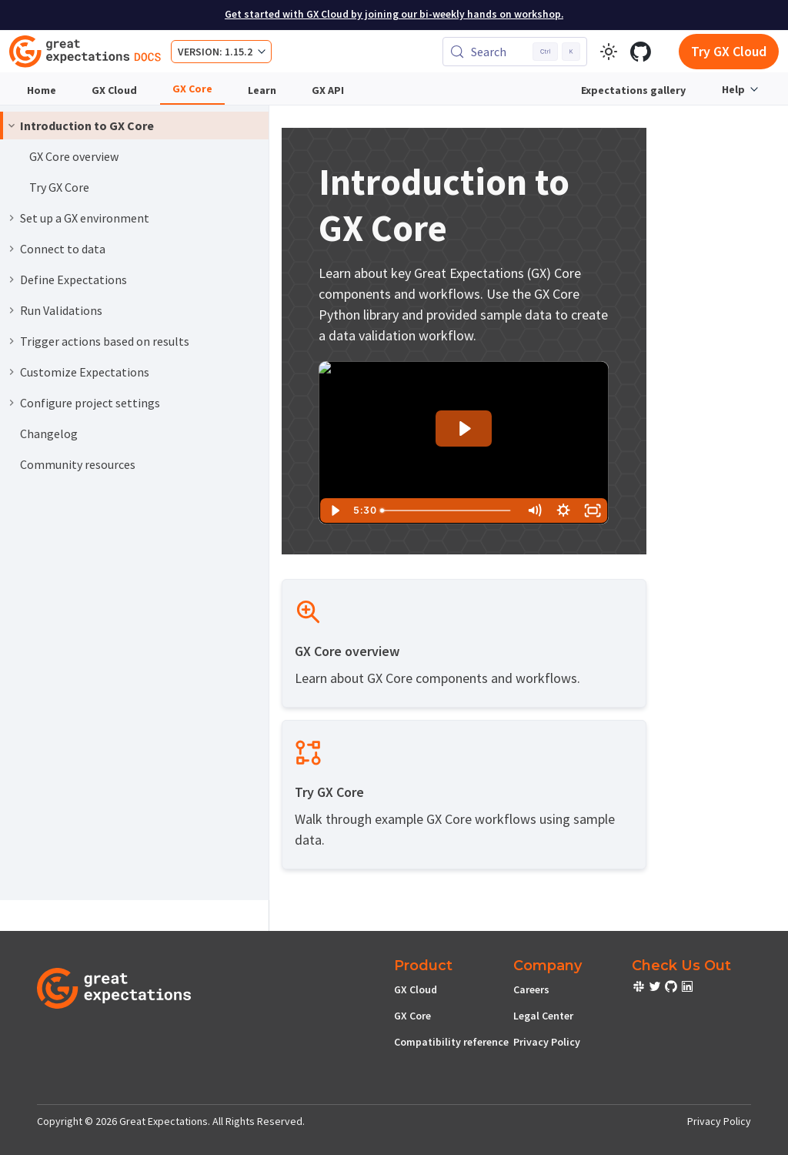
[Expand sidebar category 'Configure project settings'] (11, 403)
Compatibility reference (451, 1042)
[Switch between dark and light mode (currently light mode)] (608, 51)
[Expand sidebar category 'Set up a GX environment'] (11, 218)
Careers (531, 989)
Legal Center (543, 1016)
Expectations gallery (633, 90)
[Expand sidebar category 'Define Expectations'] (11, 279)
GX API (328, 90)
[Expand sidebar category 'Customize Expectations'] (11, 372)
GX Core (192, 88)
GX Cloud (114, 90)
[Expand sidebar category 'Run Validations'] (11, 310)
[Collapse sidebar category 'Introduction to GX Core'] (11, 125)
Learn (262, 90)
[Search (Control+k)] (514, 51)
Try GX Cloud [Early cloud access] (728, 51)
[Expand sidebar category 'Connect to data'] (11, 249)
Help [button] (733, 89)
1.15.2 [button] (238, 52)
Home (41, 90)
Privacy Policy (546, 1042)
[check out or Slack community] (640, 988)
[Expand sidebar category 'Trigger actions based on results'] (11, 341)
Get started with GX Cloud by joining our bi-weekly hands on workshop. (394, 14)
